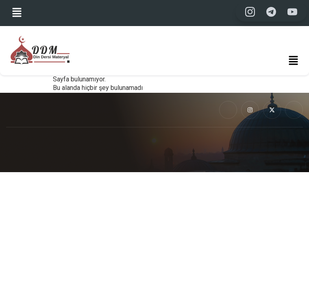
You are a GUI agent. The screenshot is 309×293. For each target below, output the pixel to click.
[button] (17, 13)
